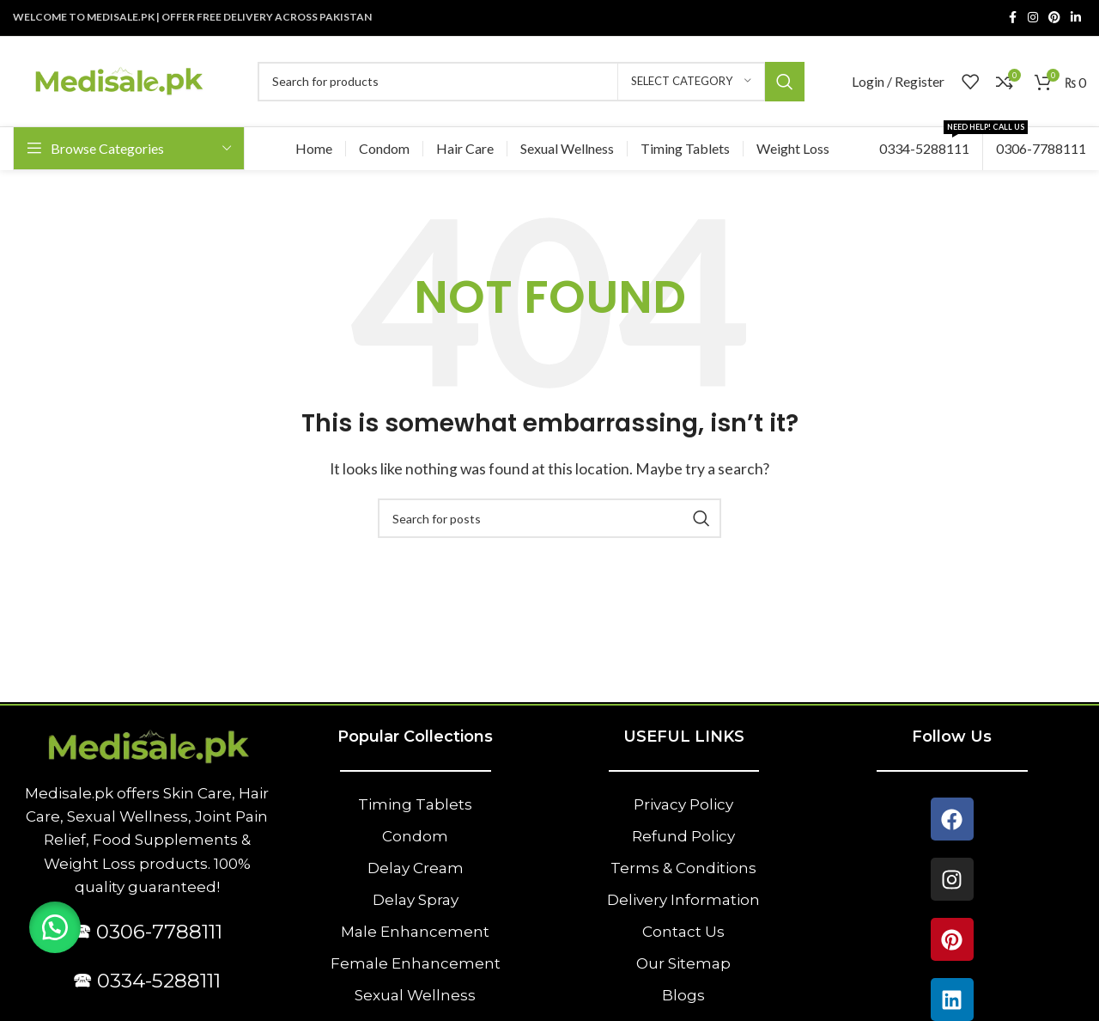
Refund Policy (683, 836)
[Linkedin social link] (1076, 17)
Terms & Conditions (683, 868)
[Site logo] (118, 79)
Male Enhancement (415, 931)
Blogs (683, 995)
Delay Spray (415, 899)
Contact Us (683, 931)
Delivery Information (683, 899)
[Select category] (691, 82)
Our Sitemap (683, 963)
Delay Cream (415, 868)
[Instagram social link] (1033, 17)
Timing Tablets (415, 804)
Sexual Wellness (415, 995)
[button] (56, 926)
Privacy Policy (683, 804)
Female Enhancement (416, 963)
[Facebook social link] (1012, 17)
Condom (415, 836)
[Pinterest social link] (1054, 17)
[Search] (531, 81)
